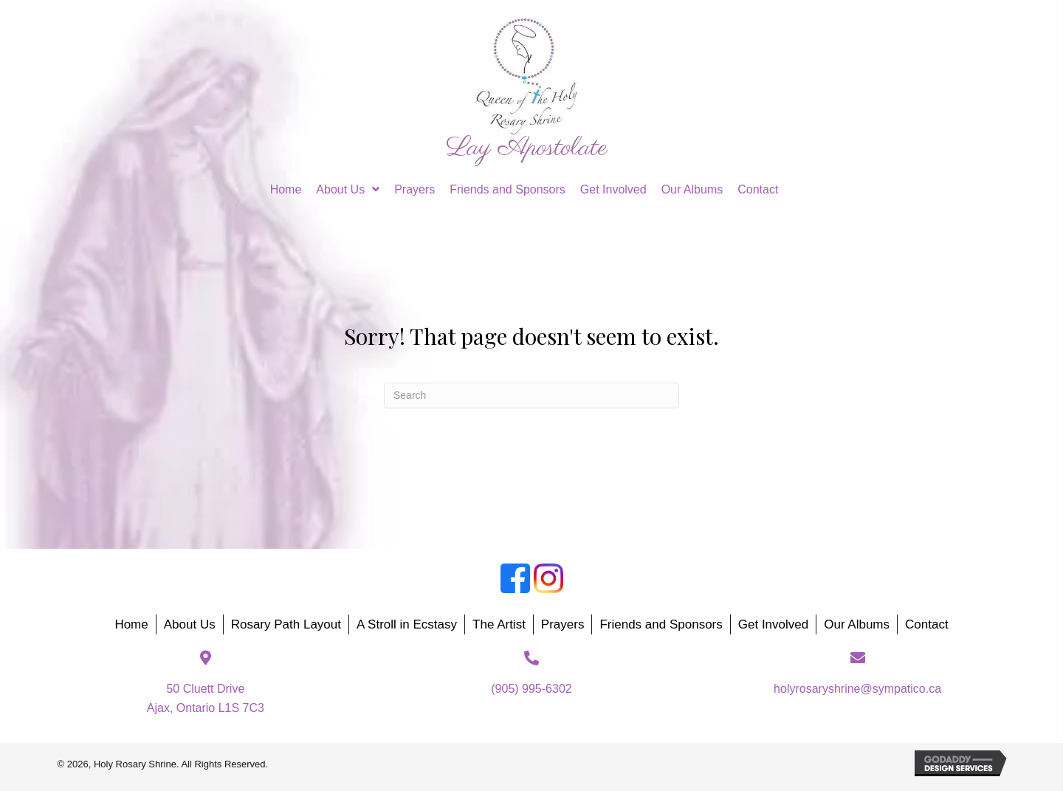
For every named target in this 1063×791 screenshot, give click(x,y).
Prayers (563, 624)
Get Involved (773, 624)
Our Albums (857, 624)
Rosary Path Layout (286, 624)
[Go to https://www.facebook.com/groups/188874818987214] (515, 578)
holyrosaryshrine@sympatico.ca (857, 688)
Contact (927, 624)
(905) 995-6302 (531, 688)
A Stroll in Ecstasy (407, 624)
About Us (190, 624)
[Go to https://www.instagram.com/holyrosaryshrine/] (548, 578)
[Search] (531, 395)
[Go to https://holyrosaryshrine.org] (526, 88)
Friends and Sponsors (660, 624)
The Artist (499, 624)
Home (131, 624)
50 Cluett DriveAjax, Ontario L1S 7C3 (205, 698)
